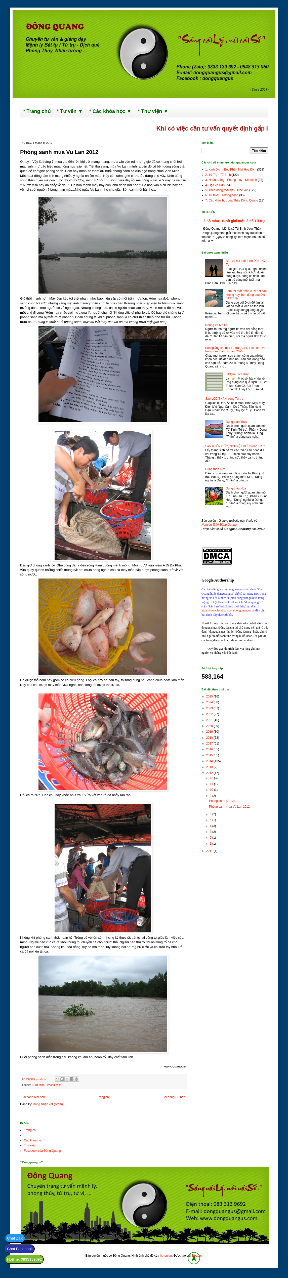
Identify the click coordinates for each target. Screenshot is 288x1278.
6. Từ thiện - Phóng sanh (46, 1084)
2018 (210, 737)
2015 (210, 755)
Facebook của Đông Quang (42, 1150)
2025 (210, 696)
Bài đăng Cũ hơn (174, 1097)
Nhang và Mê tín (216, 325)
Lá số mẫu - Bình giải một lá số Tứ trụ (233, 221)
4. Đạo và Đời (214, 185)
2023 (210, 708)
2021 (210, 720)
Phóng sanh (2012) (222, 801)
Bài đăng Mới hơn (33, 1097)
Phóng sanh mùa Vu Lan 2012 (229, 806)
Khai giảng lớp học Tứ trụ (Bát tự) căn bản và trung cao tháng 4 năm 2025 (235, 349)
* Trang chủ (37, 111)
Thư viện (30, 1145)
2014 (210, 761)
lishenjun (166, 1255)
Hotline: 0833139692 (24, 1259)
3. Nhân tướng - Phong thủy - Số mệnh (231, 180)
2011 (210, 851)
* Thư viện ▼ (153, 111)
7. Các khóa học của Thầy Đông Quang (231, 200)
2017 (210, 743)
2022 (210, 714)
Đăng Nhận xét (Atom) (48, 1104)
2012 (210, 773)
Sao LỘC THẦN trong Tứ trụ (224, 398)
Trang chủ (103, 1097)
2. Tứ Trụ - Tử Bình (218, 175)
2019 (210, 731)
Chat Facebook (20, 1249)
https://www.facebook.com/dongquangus (226, 610)
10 (212, 790)
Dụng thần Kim (215, 469)
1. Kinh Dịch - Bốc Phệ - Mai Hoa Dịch (230, 169)
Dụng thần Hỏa (236, 488)
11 (212, 784)
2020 (210, 726)
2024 (210, 702)
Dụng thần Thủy (236, 422)
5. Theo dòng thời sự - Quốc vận (227, 190)
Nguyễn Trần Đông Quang (219, 524)
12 (212, 778)
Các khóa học (33, 1140)
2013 (210, 767)
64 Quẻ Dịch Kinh (238, 374)
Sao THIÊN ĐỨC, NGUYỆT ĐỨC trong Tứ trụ (235, 446)
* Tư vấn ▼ (70, 111)
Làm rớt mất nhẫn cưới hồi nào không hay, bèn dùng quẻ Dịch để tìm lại (246, 294)
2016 (210, 749)
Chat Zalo (15, 1238)
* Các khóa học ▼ (110, 111)
